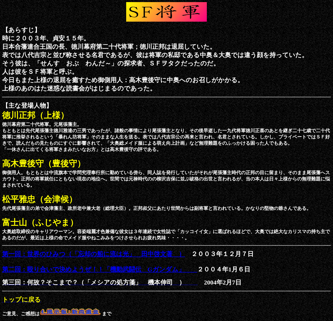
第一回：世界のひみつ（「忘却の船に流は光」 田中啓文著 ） (93, 254)
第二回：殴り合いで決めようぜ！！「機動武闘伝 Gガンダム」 (99, 269)
